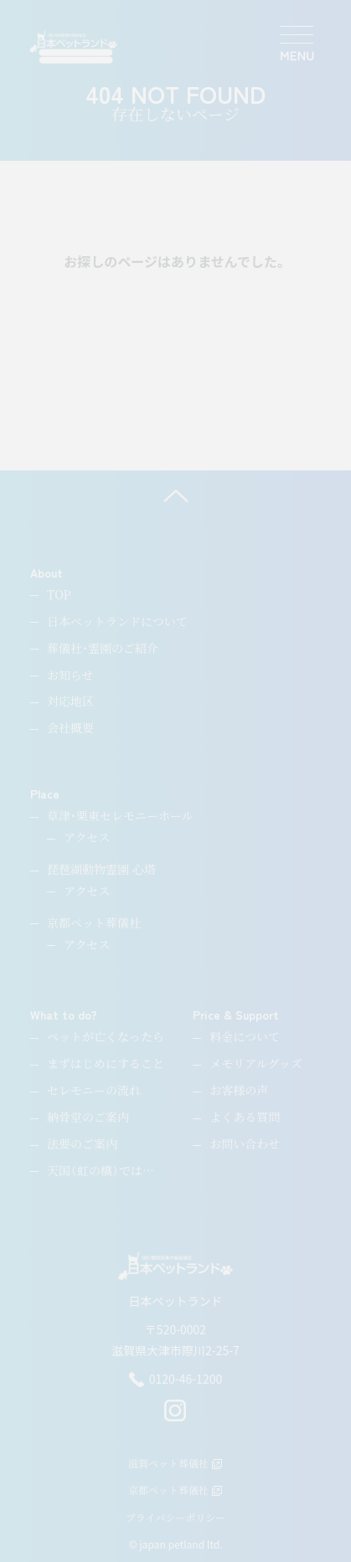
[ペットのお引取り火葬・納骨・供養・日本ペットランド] (73, 47)
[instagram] (175, 1417)
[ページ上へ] (175, 495)
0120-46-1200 (175, 1379)
